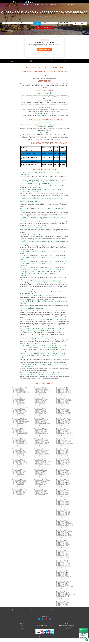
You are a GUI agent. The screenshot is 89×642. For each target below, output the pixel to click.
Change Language (54, 4)
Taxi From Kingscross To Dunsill (40, 392)
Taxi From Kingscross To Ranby (62, 471)
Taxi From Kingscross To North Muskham (63, 440)
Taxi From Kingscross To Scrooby (62, 494)
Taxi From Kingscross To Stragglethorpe (63, 529)
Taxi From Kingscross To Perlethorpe (63, 459)
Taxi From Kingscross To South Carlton (63, 508)
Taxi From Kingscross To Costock (18, 484)
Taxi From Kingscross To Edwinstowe (41, 404)
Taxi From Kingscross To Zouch (61, 605)
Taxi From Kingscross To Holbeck (40, 462)
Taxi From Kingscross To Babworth (18, 402)
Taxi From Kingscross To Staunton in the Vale (64, 525)
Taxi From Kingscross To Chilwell (18, 467)
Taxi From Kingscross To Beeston (18, 417)
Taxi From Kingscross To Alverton (18, 390)
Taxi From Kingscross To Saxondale (62, 488)
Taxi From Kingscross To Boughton (18, 440)
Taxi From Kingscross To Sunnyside (62, 533)
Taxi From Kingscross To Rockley (62, 481)
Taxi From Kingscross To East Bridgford (41, 394)
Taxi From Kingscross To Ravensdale (62, 474)
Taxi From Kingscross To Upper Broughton (64, 564)
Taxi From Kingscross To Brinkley (18, 445)
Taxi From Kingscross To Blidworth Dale (19, 433)
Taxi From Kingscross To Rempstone (62, 477)
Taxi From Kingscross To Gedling (40, 425)
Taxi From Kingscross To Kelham (40, 471)
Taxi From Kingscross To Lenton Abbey (41, 493)
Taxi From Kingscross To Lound (62, 389)
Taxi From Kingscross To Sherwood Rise (63, 500)
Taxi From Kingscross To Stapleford (62, 524)
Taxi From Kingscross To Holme (40, 465)
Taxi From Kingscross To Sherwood (62, 501)
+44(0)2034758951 (57, 61)
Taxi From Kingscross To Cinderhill (18, 470)
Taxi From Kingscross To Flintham (40, 417)
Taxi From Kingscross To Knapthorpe (41, 483)
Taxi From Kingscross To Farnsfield (40, 412)
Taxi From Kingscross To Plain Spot (62, 460)
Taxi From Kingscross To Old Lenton (62, 448)
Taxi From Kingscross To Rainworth (62, 469)
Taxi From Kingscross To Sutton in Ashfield (64, 537)
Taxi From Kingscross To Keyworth (40, 473)
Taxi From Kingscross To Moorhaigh (62, 409)
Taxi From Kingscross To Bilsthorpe (18, 427)
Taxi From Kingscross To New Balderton (63, 415)
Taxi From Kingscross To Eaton (39, 401)
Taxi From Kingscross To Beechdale (18, 416)
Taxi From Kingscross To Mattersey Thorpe (64, 400)
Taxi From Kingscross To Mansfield (62, 394)
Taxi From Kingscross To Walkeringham (63, 569)
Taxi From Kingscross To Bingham (18, 428)
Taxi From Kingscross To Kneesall (40, 484)
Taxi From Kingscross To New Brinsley (63, 417)
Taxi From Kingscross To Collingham (19, 477)
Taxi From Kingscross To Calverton (18, 458)
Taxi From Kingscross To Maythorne (62, 402)
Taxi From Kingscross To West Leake (62, 578)
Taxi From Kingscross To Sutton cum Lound (64, 535)
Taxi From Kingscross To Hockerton (40, 459)
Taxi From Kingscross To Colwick (18, 479)
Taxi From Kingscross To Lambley (40, 487)
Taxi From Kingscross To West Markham (63, 579)
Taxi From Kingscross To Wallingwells (63, 570)
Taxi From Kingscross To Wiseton (62, 597)
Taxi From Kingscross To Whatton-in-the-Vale (64, 586)
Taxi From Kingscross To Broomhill (18, 446)
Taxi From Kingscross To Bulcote (18, 450)
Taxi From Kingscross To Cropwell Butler (19, 490)
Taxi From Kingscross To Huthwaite (40, 467)
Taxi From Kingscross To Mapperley (62, 397)
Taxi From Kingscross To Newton (62, 430)
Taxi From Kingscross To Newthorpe (62, 428)
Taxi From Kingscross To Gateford (40, 424)
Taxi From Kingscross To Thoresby (62, 543)
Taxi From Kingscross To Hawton (40, 448)
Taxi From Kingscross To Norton (62, 442)
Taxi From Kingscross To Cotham (18, 486)
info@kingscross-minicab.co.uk (39, 61)
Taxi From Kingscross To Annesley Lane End (20, 391)
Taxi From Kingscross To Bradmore (18, 442)
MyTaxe (58, 636)
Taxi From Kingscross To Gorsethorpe (41, 429)
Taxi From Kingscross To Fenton (40, 413)
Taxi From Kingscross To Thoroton (62, 547)
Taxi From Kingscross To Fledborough (41, 416)
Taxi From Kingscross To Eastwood (40, 400)
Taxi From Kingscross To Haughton (40, 446)
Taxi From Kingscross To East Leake (40, 395)
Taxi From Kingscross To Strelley (62, 530)
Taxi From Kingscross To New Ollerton (63, 422)
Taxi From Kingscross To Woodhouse (63, 600)
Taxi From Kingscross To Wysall (62, 604)
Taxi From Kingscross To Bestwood (18, 423)
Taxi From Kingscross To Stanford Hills (63, 519)
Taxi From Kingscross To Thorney (62, 545)
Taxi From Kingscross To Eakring (40, 393)
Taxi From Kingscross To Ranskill (62, 472)
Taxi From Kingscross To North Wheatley (63, 441)
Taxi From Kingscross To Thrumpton (62, 549)
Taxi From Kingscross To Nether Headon (63, 412)
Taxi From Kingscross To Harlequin (40, 443)
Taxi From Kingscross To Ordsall (62, 452)
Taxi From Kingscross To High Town (40, 456)
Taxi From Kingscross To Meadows (62, 403)
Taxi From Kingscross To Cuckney (18, 491)
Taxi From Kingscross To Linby (39, 494)
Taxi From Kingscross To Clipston (18, 474)
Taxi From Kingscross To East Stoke (40, 397)
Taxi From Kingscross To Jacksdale (40, 470)
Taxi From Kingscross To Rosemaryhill (63, 483)
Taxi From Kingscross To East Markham (41, 396)
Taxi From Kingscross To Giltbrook (40, 426)
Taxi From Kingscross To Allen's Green (19, 388)
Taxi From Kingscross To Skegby (62, 505)
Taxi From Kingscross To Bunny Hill (18, 454)
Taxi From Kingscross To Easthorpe (40, 398)
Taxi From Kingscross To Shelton (62, 499)
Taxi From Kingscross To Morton (62, 411)
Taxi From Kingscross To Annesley (18, 393)
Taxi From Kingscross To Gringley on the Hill (42, 435)
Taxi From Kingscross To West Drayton (63, 577)
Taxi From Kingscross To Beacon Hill (18, 414)
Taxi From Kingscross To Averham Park (19, 398)
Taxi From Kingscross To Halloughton (41, 439)
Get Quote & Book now (44, 27)
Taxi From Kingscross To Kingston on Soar (42, 477)
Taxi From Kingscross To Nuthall (62, 446)
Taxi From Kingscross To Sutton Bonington (64, 534)
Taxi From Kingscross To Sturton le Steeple (64, 531)
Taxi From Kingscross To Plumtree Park (63, 462)
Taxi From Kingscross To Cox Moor (18, 487)
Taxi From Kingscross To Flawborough (41, 415)
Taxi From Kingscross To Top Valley (62, 557)
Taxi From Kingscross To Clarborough (19, 471)
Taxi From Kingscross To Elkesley (40, 405)
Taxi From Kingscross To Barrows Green (19, 410)
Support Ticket (70, 61)
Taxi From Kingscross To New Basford (63, 416)
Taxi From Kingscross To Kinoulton (40, 478)
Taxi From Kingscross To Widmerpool (63, 589)
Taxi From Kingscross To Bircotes (18, 429)
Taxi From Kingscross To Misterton (62, 407)
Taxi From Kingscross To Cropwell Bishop (19, 489)
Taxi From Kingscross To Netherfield (62, 414)
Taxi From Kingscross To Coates (18, 476)
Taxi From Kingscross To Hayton (40, 449)
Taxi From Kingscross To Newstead (62, 426)
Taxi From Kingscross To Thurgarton (62, 550)
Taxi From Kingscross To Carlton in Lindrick (20, 462)
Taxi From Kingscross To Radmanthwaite (63, 467)
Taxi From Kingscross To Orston (62, 453)
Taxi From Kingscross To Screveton (62, 492)
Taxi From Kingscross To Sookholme (62, 507)
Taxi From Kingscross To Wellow (62, 575)
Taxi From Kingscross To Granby (40, 432)
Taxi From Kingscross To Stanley (62, 521)
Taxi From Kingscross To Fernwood (40, 414)
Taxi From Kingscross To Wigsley (62, 591)
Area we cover (72, 4)
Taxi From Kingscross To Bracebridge (19, 441)
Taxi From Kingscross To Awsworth (18, 400)
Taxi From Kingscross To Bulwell (18, 453)
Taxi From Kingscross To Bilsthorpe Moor (19, 426)
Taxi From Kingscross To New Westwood (63, 423)
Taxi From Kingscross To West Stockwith (63, 581)
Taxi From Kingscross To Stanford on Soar (63, 520)
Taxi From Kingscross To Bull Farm (18, 451)
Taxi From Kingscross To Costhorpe (18, 483)
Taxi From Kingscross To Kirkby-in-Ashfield (42, 480)
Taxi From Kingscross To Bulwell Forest (19, 452)
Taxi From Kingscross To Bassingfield (19, 412)
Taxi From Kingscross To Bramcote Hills (19, 443)
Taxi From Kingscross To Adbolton (18, 386)
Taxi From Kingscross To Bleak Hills (18, 430)
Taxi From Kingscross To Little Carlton (63, 386)
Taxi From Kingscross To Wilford (62, 593)
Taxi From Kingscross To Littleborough (63, 388)
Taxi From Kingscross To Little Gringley (63, 387)
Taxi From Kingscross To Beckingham (19, 415)
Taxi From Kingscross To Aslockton (18, 395)
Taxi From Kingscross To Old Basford (63, 447)
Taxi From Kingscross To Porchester (62, 464)
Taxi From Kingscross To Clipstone (18, 475)
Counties (63, 4)
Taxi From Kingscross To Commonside (19, 480)
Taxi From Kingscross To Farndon (40, 411)
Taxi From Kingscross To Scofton (62, 491)
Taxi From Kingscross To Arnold (18, 394)
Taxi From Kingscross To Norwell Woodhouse (64, 443)
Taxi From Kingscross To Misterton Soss (63, 406)
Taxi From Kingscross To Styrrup (62, 532)
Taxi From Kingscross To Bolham (18, 438)
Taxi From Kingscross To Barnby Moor (19, 408)
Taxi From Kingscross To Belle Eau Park (19, 418)
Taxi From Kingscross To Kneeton (40, 485)
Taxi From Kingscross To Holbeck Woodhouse (42, 461)
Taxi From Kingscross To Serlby (61, 497)
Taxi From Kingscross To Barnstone (18, 409)
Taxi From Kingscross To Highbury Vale (41, 457)
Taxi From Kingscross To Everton (40, 409)
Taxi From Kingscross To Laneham (40, 488)
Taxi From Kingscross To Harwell (40, 445)
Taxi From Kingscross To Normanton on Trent (64, 433)
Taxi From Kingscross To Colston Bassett (19, 478)
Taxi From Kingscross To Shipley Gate (63, 502)
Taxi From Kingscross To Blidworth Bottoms (20, 432)
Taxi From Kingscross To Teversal (62, 541)
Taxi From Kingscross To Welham (62, 574)
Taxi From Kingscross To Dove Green (41, 387)
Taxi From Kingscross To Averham (18, 399)
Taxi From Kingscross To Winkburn (62, 595)
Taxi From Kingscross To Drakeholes (40, 388)
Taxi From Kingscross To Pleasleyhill (62, 461)
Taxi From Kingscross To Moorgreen (62, 408)
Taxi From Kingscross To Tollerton (62, 555)
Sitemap (48, 627)
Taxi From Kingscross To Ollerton (62, 450)
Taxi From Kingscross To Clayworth (18, 472)
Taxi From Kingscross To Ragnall (62, 468)
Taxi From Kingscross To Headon (40, 452)
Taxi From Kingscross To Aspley (18, 396)
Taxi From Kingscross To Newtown (62, 431)
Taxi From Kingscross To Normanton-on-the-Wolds (65, 434)
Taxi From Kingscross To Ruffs (61, 486)
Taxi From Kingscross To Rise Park (62, 480)
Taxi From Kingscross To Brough (18, 447)
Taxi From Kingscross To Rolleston (62, 482)
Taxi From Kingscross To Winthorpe (62, 596)
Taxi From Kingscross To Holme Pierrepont (42, 464)
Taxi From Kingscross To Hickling (40, 455)
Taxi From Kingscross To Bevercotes (18, 424)
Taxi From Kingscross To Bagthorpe (18, 403)
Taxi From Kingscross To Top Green (62, 556)
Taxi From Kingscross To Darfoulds (18, 493)
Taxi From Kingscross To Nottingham (63, 445)
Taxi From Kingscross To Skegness (62, 506)
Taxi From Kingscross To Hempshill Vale (41, 453)
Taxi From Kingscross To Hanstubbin (41, 440)
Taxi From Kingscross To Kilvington (40, 475)
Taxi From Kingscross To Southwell (62, 515)
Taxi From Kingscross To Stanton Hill (62, 522)
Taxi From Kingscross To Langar (40, 489)
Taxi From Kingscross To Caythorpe (18, 466)
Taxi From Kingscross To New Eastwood (63, 419)
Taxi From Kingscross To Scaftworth (62, 489)
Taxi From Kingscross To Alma (17, 389)
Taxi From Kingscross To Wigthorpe (62, 592)
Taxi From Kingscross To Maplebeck (62, 395)
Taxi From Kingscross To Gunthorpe (40, 436)
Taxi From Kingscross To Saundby (62, 487)
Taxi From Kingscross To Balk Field (18, 406)
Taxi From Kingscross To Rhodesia (62, 479)
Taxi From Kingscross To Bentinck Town (19, 419)
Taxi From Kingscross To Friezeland (40, 420)
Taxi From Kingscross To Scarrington (62, 490)
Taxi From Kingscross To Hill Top (40, 458)
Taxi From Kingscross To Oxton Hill (62, 456)
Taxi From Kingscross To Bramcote (18, 444)
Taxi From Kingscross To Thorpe (62, 548)
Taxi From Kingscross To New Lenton (63, 421)
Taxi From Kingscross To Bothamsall (18, 439)
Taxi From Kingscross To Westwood (62, 585)
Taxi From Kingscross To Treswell (62, 559)
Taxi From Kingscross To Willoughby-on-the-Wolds (65, 594)
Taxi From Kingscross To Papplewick (62, 458)
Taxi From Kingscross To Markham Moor (63, 399)
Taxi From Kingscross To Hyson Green (41, 468)
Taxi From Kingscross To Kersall (40, 472)
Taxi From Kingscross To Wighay (62, 590)
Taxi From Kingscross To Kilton (39, 474)
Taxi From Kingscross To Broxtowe (18, 448)
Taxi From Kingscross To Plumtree (62, 463)
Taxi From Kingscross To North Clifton (63, 437)
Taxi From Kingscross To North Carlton (63, 436)
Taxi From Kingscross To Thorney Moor (63, 544)
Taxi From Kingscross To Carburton (18, 460)
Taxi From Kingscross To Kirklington (40, 481)
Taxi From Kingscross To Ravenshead (63, 475)
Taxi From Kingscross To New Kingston (63, 420)
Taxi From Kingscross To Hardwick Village (41, 442)
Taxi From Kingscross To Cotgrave (18, 485)
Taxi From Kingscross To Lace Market (41, 486)
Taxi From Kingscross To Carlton (18, 464)
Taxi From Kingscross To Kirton (40, 482)
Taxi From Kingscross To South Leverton (63, 510)
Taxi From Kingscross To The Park (62, 542)
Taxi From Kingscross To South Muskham (63, 511)
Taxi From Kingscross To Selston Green (63, 496)
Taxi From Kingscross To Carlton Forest (19, 461)
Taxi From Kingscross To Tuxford (62, 562)
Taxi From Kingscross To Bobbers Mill (19, 436)
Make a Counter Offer (44, 49)
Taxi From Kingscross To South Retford (63, 512)
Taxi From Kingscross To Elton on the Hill (41, 407)
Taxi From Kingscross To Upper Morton (63, 565)
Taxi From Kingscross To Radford (62, 466)
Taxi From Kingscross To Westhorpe (62, 582)
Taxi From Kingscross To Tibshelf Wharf (63, 551)
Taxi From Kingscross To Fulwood (40, 421)
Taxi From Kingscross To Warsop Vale (63, 571)
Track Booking (26, 4)
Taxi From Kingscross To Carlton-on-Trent (19, 463)
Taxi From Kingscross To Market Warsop (63, 398)
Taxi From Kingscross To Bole (17, 437)
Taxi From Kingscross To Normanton (62, 435)
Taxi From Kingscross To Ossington (62, 455)
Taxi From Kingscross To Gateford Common (42, 423)
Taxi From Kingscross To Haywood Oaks (41, 450)
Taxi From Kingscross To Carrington (18, 465)
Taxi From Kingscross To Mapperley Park (63, 396)
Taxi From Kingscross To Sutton (62, 538)
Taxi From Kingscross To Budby (18, 449)
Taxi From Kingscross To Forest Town (41, 419)
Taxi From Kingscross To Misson (62, 405)
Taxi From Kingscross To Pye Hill (62, 465)
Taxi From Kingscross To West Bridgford (63, 576)
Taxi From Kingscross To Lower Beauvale (63, 392)
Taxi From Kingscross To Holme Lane (41, 463)
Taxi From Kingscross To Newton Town (63, 429)
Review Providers (35, 4)
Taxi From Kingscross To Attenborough (19, 397)
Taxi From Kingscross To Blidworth (18, 434)
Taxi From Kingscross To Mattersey (62, 401)
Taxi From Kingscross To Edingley (40, 402)
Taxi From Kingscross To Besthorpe (18, 420)
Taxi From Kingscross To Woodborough (63, 599)
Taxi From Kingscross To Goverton (40, 431)
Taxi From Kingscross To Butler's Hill (18, 457)
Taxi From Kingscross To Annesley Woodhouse (20, 392)
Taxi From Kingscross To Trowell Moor (63, 560)
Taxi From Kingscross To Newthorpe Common (64, 427)
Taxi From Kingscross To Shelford (62, 498)
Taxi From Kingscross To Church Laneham (20, 468)
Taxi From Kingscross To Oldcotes (62, 449)
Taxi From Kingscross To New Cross (62, 418)
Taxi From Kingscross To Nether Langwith (63, 413)
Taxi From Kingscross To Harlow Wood (41, 444)
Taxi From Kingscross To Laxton (40, 492)
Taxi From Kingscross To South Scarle (63, 513)
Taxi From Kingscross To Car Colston (18, 459)
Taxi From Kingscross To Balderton (18, 405)
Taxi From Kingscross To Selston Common (64, 495)
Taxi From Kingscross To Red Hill (62, 476)
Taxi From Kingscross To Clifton (18, 473)
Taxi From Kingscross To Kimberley (40, 476)
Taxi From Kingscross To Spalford (62, 516)
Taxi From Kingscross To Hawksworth (41, 447)
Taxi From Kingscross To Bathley (18, 413)
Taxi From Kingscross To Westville (62, 584)
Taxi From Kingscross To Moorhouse (62, 410)
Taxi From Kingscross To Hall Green (40, 438)
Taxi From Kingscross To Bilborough (18, 425)
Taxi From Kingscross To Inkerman (40, 469)
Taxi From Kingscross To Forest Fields (41, 418)
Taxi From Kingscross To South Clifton (63, 509)
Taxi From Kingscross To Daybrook (40, 386)
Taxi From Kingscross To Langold (40, 491)
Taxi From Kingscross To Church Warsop (19, 469)
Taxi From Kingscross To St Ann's (62, 517)
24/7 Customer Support (18, 61)
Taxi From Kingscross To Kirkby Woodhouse (42, 479)
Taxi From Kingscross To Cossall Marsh (19, 481)
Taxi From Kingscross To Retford (62, 478)
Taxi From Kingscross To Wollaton (62, 598)
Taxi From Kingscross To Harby (39, 441)
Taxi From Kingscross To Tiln (61, 552)
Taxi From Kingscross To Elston (40, 406)
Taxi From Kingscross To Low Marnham (63, 390)
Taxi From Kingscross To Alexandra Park (19, 387)
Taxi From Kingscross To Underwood (63, 563)
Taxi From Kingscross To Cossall (18, 482)
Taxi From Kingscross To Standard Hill (63, 518)
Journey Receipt (44, 4)
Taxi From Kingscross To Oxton (61, 457)
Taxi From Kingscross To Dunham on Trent (42, 390)
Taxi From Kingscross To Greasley (40, 434)
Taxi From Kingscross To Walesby (62, 568)
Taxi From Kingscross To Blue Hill (18, 435)
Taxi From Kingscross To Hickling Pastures (42, 454)
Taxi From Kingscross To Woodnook (62, 601)
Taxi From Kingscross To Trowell (62, 561)
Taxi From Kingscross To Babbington (19, 401)
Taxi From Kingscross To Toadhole (62, 554)
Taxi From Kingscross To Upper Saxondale (63, 566)
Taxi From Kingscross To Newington (62, 425)
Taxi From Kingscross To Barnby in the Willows (20, 407)
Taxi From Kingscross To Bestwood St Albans (20, 421)
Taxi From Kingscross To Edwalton (40, 403)
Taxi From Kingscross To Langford (40, 490)
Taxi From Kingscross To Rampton (62, 470)
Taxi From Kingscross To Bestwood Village (20, 422)
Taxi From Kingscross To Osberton (62, 454)
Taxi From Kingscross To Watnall (62, 572)
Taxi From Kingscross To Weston (62, 583)
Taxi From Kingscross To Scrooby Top (63, 493)
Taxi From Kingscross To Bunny (18, 455)
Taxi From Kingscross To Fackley (40, 410)
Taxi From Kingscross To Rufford (62, 485)
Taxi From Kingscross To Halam (40, 437)
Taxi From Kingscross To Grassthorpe (41, 433)
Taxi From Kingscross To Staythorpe (62, 526)
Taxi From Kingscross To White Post (62, 588)
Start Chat (83, 635)
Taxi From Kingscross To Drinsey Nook (41, 389)
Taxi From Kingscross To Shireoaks (62, 503)
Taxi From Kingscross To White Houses (63, 587)
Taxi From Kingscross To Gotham (40, 430)
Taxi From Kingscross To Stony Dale (62, 528)
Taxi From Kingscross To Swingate (62, 539)
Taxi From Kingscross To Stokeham (62, 527)
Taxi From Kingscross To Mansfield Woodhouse (64, 393)
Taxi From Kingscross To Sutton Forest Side (64, 536)
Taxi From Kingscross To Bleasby (18, 431)
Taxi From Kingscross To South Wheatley (63, 514)
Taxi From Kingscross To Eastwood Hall (41, 399)
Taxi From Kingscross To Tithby (61, 553)
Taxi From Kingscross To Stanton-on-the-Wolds (64, 523)
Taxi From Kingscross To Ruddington (63, 484)
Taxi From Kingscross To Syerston (62, 540)
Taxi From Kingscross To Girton (40, 427)
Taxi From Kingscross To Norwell (62, 444)
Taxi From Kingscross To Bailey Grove (19, 404)
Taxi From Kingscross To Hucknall (40, 466)
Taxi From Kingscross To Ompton (62, 451)
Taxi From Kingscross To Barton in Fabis (19, 411)
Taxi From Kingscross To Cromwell (18, 488)
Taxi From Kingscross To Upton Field (62, 567)
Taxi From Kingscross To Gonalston (40, 428)
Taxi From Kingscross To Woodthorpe (63, 602)
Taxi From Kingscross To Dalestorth (18, 492)
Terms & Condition (42, 627)
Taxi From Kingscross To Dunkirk (40, 391)
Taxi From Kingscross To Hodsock (40, 460)
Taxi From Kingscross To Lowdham (62, 391)
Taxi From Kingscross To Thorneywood (63, 546)
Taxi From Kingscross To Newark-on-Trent (63, 424)
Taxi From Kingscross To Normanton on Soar (64, 432)
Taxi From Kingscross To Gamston (40, 422)
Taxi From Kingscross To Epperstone (41, 408)
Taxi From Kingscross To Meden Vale (62, 404)
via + (37, 23)
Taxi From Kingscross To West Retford (63, 580)
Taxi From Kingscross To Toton (61, 558)
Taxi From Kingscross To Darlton (18, 494)
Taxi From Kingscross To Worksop (62, 603)
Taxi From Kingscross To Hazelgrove (40, 451)
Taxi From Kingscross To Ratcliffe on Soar (63, 473)
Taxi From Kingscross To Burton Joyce (19, 456)
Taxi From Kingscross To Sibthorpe (62, 504)
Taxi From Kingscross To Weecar (62, 573)
